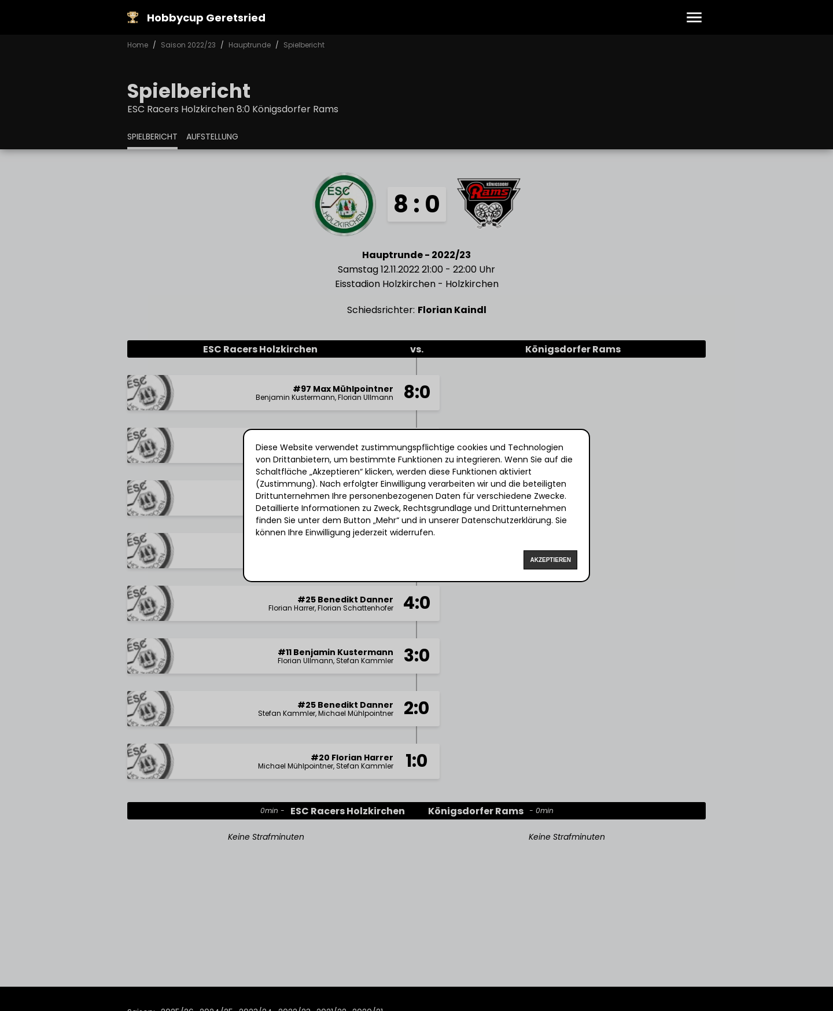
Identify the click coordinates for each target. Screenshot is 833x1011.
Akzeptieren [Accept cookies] (550, 560)
